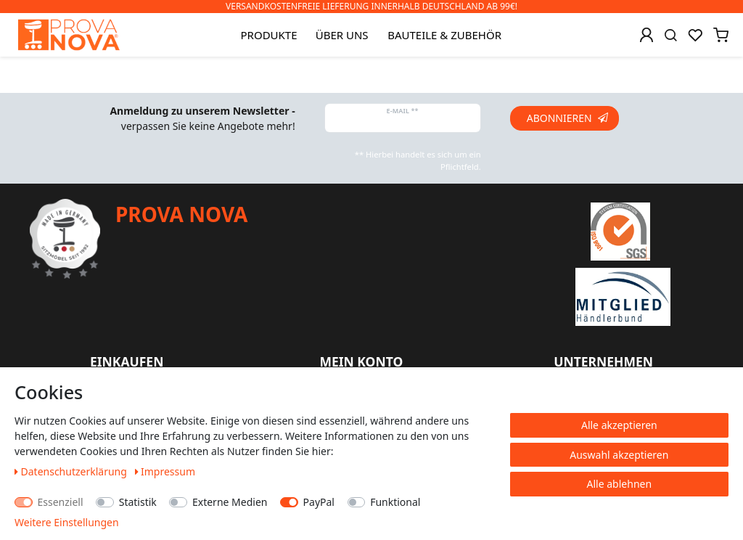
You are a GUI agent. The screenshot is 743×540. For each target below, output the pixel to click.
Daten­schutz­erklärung (72, 471)
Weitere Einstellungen (67, 522)
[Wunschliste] (695, 35)
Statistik (138, 502)
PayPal (318, 502)
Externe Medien (229, 502)
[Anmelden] (646, 35)
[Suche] (671, 34)
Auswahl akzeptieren (619, 455)
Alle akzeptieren (619, 425)
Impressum (165, 471)
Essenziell (60, 502)
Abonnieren (567, 118)
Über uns (342, 35)
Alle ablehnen (619, 484)
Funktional (395, 502)
